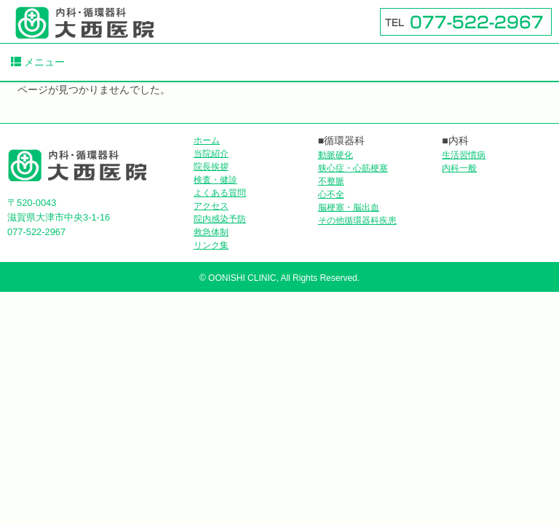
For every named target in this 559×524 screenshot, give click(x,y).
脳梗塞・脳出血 (348, 207)
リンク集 (211, 245)
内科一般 (459, 168)
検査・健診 (215, 180)
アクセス (211, 206)
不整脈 (331, 181)
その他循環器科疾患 (357, 220)
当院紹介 (211, 153)
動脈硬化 (335, 155)
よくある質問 (220, 193)
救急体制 (211, 232)
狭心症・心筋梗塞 (353, 168)
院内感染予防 (220, 219)
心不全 (331, 194)
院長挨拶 (211, 167)
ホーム (207, 140)
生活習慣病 (463, 155)
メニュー (38, 62)
